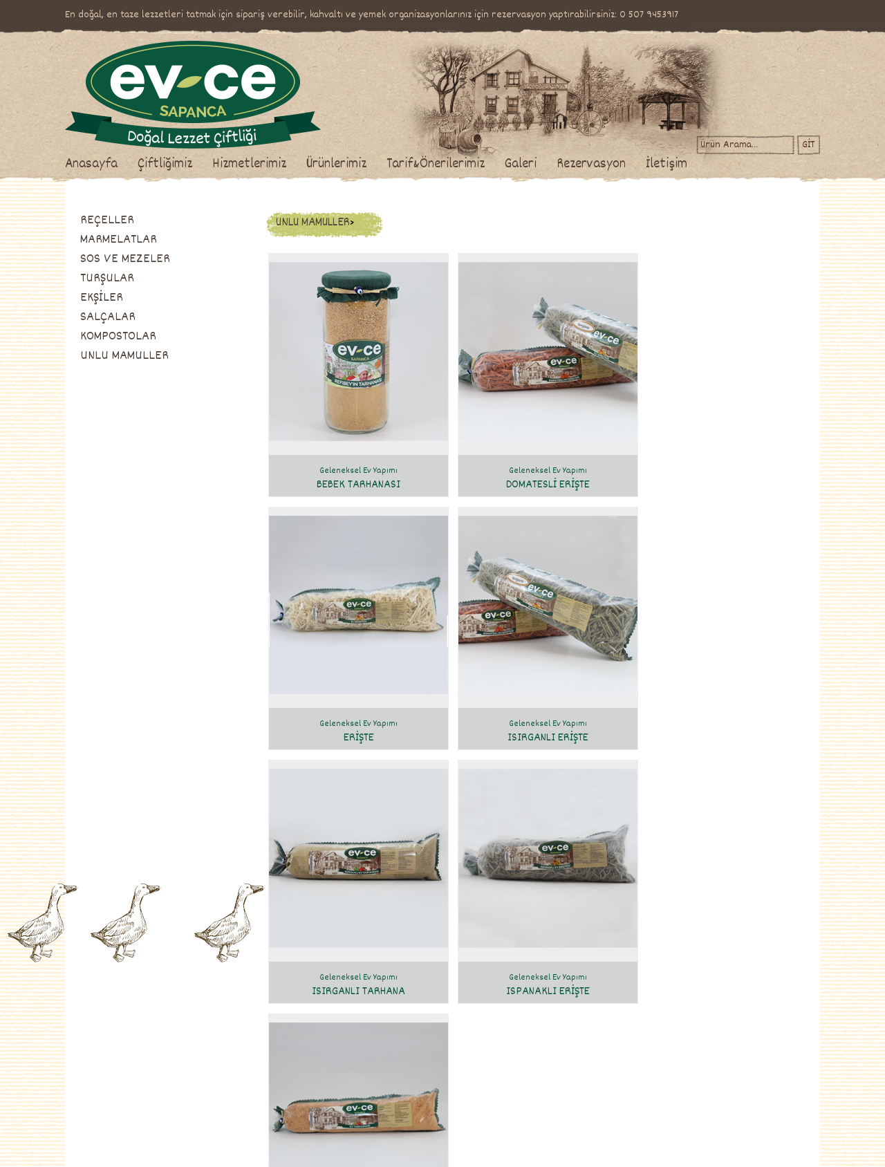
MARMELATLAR (164, 240)
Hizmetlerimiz (295, 164)
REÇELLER (153, 220)
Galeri (566, 164)
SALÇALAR (153, 317)
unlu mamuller (345, 1116)
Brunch (208, 1010)
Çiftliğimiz (210, 164)
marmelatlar (342, 1025)
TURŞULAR (153, 278)
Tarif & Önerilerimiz (452, 985)
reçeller (334, 1010)
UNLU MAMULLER (170, 356)
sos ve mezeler (346, 1040)
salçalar (334, 1086)
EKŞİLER (147, 298)
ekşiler (331, 1071)
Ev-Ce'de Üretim (141, 1025)
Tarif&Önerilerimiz (481, 164)
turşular (334, 1056)
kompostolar (341, 1101)
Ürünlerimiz (382, 164)
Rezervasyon (636, 164)
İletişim (712, 164)
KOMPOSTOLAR (164, 336)
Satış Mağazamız (141, 1040)
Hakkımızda (131, 1010)
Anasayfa (137, 164)
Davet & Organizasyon (235, 1040)
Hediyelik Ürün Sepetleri (239, 1086)
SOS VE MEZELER (171, 259)
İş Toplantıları (220, 1056)
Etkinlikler (213, 1071)
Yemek (207, 1025)
